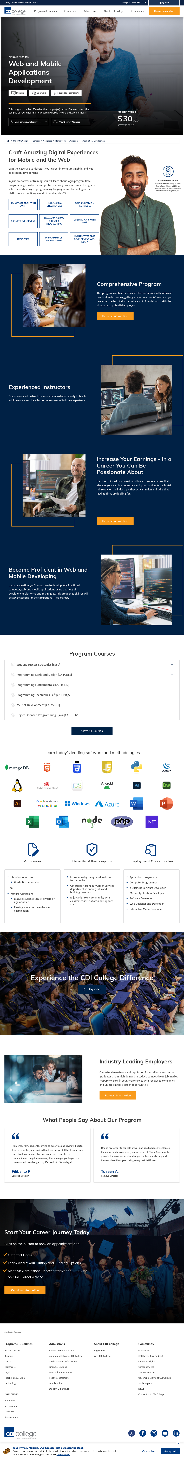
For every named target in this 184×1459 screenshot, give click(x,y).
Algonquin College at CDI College (65, 1356)
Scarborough (11, 1417)
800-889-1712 (139, 2)
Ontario (36, 141)
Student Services (146, 1372)
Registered (99, 1350)
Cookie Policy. (63, 1454)
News (141, 1389)
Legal (7, 1372)
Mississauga (10, 1406)
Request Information (164, 11)
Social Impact (145, 1383)
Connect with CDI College (151, 1394)
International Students (60, 1372)
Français (126, 2)
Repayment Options (59, 1378)
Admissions (89, 11)
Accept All (170, 1451)
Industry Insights (146, 1361)
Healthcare (10, 1367)
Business (8, 1356)
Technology (10, 1383)
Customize (148, 1451)
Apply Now (164, 2)
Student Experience (59, 1389)
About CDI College (113, 11)
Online (14, 2)
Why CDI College (102, 1356)
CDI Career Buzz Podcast (150, 1356)
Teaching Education (14, 1378)
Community (137, 11)
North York (60, 141)
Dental (7, 1361)
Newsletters (144, 1350)
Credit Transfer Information (63, 1361)
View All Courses (92, 730)
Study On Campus (21, 141)
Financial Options (58, 1367)
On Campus (25, 2)
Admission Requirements (61, 1350)
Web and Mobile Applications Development (87, 141)
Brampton (9, 1400)
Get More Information (25, 1290)
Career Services (146, 1367)
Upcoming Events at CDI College (154, 1378)
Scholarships (55, 1383)
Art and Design (12, 1350)
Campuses (47, 141)
